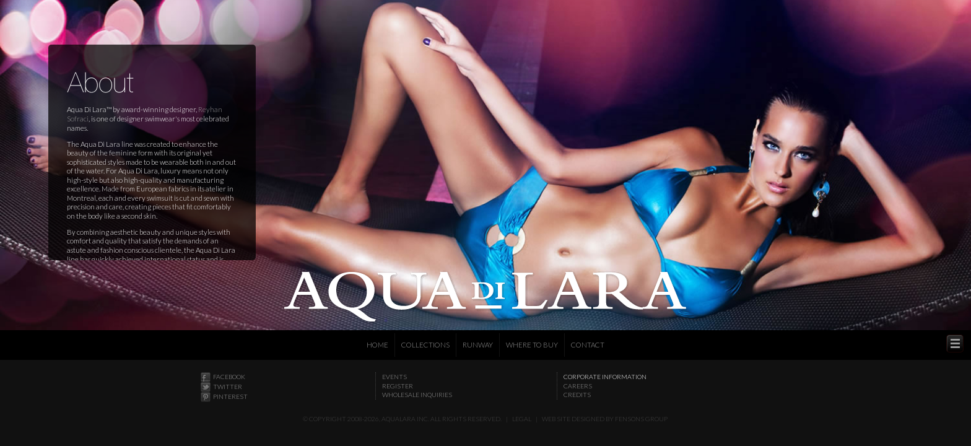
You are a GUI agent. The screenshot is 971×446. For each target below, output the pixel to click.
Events (394, 376)
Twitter (227, 386)
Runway (478, 345)
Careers (578, 386)
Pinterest (230, 396)
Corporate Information (605, 376)
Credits (577, 394)
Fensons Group (641, 418)
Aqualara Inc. (405, 418)
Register (397, 386)
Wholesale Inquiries (417, 394)
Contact (587, 345)
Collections (425, 345)
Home (377, 345)
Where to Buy (532, 345)
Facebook (229, 376)
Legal (521, 418)
